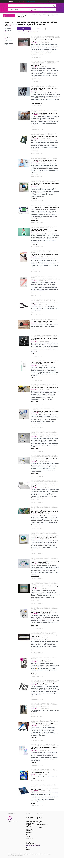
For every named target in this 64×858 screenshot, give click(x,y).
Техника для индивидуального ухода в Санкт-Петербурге (41, 745)
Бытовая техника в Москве (45, 384)
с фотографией (33, 31)
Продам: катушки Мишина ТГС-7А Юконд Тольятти (44, 435)
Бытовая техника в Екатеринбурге (50, 720)
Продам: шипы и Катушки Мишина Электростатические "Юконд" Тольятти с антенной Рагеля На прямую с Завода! (44, 511)
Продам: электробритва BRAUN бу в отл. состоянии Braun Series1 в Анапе (44, 88)
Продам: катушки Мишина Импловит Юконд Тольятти (45, 411)
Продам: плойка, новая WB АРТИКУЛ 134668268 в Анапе (45, 279)
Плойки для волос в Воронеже (50, 300)
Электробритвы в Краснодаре (51, 62)
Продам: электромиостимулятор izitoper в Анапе (44, 160)
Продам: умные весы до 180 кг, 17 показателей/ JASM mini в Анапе (44, 339)
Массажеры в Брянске (48, 205)
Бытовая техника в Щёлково (47, 335)
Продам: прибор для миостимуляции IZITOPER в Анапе (45, 207)
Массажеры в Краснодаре (50, 181)
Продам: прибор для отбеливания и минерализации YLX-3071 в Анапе (44, 748)
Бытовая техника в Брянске (46, 205)
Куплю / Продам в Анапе (35, 703)
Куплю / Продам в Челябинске (36, 360)
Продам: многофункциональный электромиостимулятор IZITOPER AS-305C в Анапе (44, 229)
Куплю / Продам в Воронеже (36, 299)
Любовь (33, 778)
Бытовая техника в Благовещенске (50, 656)
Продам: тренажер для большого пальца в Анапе (44, 113)
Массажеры (7, 28)
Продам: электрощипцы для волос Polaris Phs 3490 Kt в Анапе (45, 302)
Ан (31, 650)
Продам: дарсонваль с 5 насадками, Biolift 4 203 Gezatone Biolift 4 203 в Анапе (43, 363)
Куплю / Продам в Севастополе (36, 157)
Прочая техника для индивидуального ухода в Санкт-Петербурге (45, 745)
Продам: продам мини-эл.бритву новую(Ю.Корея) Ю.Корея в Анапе (44, 635)
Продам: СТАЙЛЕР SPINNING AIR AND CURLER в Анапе (44, 724)
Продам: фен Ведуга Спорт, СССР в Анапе (41, 321)
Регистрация (53, 1)
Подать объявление (31, 1)
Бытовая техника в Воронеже (47, 299)
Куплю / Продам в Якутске (35, 632)
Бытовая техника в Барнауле (47, 133)
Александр (33, 737)
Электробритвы (8, 37)
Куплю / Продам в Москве (35, 384)
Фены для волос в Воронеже (50, 319)
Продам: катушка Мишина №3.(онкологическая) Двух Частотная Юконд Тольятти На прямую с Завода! (45, 536)
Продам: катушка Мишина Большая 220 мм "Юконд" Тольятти (44, 586)
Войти (48, 1)
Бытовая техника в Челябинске (48, 360)
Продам (38, 28)
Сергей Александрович (37, 54)
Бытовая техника (34, 15)
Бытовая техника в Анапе (45, 703)
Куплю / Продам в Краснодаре (36, 36)
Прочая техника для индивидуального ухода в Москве (44, 111)
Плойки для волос (9, 33)
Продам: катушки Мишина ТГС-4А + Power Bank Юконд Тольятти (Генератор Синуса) (45, 459)
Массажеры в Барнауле (49, 134)
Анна (32, 697)
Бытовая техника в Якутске (46, 632)
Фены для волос (8, 30)
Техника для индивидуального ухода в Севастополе (44, 158)
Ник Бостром (34, 151)
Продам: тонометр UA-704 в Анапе (40, 772)
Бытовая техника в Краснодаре (48, 36)
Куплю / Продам (22, 15)
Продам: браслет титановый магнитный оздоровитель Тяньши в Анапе (41, 40)
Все (23, 28)
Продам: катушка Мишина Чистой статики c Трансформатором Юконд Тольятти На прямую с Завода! (44, 485)
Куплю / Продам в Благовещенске (37, 656)
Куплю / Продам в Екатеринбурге (36, 720)
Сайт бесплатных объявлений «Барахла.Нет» (31, 854)
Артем (32, 714)
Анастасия (33, 762)
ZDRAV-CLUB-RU (35, 401)
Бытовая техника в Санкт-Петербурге (51, 744)
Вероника (33, 127)
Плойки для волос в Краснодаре (51, 681)
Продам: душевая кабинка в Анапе (40, 706)
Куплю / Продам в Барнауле (36, 133)
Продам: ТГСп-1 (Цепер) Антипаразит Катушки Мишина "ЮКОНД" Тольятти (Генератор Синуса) (44, 611)
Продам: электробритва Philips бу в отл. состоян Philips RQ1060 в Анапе (43, 64)
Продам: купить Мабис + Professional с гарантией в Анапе (44, 136)
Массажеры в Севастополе (52, 158)
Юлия (32, 312)
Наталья (33, 377)
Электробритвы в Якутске (48, 633)
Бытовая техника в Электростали (49, 250)
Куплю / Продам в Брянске (35, 205)
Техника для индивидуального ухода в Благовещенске (40, 657)
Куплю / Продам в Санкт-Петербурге (37, 744)
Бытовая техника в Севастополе (48, 157)
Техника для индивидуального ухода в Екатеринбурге (40, 721)
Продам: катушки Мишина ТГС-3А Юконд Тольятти (44, 387)
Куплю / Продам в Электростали (36, 250)
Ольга (32, 269)
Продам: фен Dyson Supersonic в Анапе (41, 660)
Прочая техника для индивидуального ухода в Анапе (44, 705)
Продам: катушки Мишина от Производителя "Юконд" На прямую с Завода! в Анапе (45, 561)
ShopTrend (33, 674)
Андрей (33, 803)
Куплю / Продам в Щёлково (35, 335)
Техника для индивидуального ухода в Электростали (45, 251)
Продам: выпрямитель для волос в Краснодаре (43, 683)
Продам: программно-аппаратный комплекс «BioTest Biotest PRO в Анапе (45, 788)
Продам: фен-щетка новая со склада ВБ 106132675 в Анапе (44, 254)
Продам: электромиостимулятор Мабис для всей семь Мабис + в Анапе (45, 184)
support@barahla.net (33, 845)
